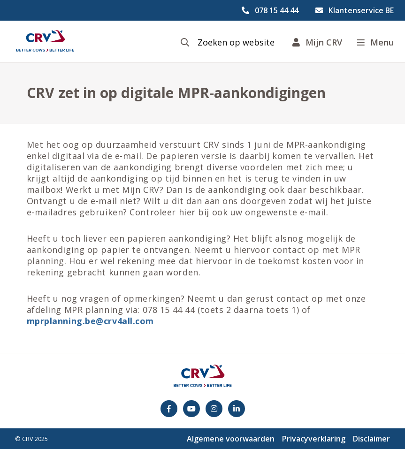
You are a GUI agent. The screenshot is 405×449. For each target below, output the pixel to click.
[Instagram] (214, 408)
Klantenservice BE (361, 10)
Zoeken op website (236, 42)
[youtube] (191, 408)
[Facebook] (168, 408)
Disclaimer (371, 439)
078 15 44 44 (276, 10)
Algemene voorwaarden (231, 439)
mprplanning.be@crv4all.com (90, 321)
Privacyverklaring (313, 439)
